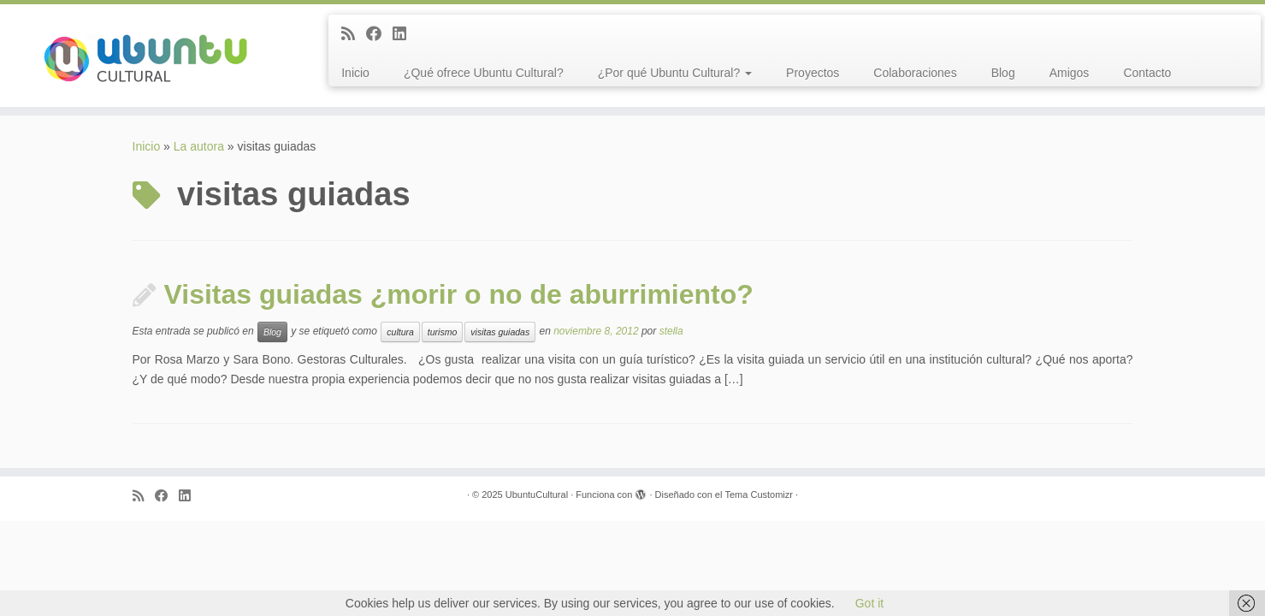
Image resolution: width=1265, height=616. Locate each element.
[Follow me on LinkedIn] (405, 34)
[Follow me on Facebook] (379, 34)
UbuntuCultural (536, 494)
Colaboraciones (914, 73)
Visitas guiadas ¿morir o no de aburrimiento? (459, 294)
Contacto (1147, 73)
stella (671, 332)
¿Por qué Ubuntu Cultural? (675, 73)
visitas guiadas (499, 332)
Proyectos (812, 73)
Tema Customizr (759, 494)
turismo (442, 332)
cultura (400, 332)
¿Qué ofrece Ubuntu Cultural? (484, 73)
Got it (869, 603)
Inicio (355, 73)
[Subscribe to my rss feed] (353, 34)
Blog (1003, 73)
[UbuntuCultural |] (146, 55)
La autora (199, 146)
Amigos (1069, 73)
